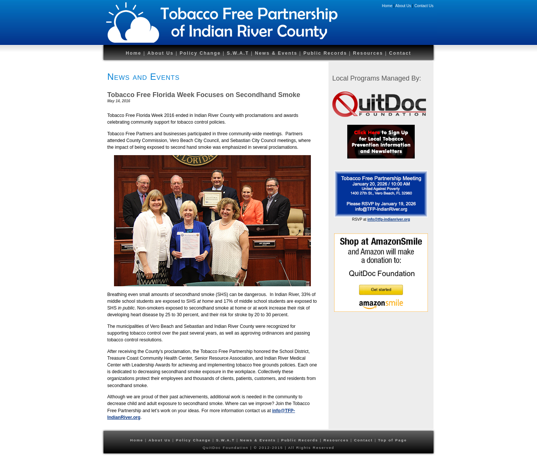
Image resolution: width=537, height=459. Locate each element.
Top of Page (392, 440)
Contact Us (424, 6)
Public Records (326, 53)
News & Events (276, 53)
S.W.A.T (238, 53)
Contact (400, 53)
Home (387, 6)
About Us (403, 6)
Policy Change (200, 53)
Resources (369, 53)
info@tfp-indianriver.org (389, 219)
